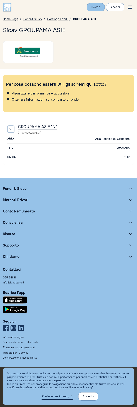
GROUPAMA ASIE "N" (37, 126)
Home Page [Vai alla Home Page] (10, 19)
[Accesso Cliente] (115, 7)
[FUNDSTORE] (7, 7)
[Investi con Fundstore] (96, 7)
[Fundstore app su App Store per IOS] (68, 300)
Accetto (88, 396)
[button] (130, 7)
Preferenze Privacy (55, 396)
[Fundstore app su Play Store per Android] (68, 309)
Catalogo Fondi (57, 19)
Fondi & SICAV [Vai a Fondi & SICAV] (32, 19)
